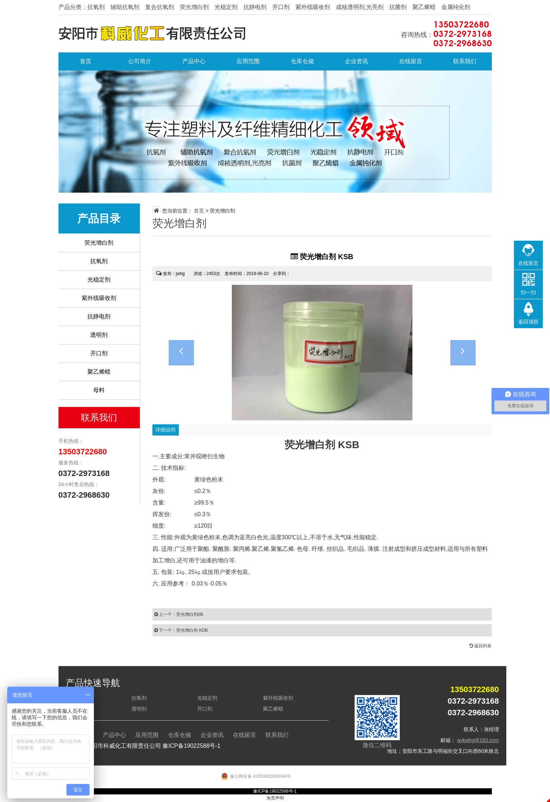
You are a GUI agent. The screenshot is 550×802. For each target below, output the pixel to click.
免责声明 (275, 798)
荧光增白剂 (99, 243)
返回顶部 (528, 322)
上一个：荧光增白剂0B (178, 614)
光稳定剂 (99, 279)
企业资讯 (356, 61)
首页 (85, 61)
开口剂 (99, 353)
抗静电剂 (99, 316)
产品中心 (193, 61)
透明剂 (99, 335)
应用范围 (248, 61)
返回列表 (480, 645)
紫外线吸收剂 (99, 298)
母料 (99, 390)
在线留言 (410, 61)
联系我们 (464, 61)
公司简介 (139, 61)
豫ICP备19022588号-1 (191, 746)
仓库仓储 (302, 61)
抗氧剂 (99, 261)
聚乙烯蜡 (99, 372)
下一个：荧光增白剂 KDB (181, 630)
